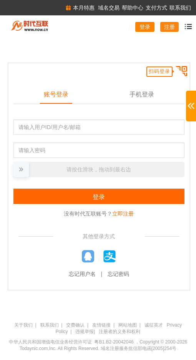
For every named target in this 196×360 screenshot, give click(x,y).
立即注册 (123, 214)
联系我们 (49, 325)
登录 (145, 27)
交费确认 (75, 325)
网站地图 (127, 325)
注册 (169, 27)
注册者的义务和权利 (119, 331)
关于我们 (23, 325)
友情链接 (101, 325)
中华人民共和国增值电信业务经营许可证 (50, 342)
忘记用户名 (82, 274)
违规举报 (84, 331)
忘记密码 (118, 274)
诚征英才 (154, 325)
